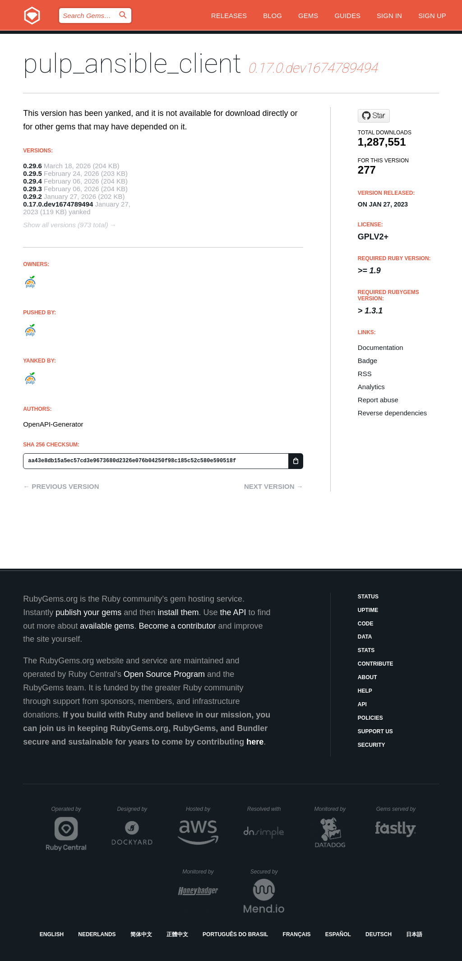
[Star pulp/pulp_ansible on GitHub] (374, 116)
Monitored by (332, 809)
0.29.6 (32, 166)
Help (365, 691)
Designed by (134, 809)
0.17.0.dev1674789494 (58, 204)
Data (365, 637)
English (52, 934)
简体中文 (141, 934)
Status (368, 596)
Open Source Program (164, 674)
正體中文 (177, 934)
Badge (367, 360)
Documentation (380, 347)
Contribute (375, 664)
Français (297, 934)
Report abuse (378, 400)
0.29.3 (32, 189)
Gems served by (396, 809)
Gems (308, 15)
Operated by (69, 812)
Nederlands (97, 934)
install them (178, 612)
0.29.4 (32, 181)
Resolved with (265, 809)
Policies (370, 718)
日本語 (414, 934)
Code (366, 624)
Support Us (375, 731)
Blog (272, 15)
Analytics (371, 387)
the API (233, 612)
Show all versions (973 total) (65, 225)
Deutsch (378, 934)
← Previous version (61, 486)
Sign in (389, 15)
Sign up (432, 15)
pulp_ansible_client (132, 63)
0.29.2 (32, 196)
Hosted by (202, 809)
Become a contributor (177, 625)
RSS (365, 373)
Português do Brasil (235, 934)
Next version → (273, 486)
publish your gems (88, 612)
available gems (107, 625)
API (362, 704)
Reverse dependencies (392, 413)
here (254, 741)
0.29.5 (32, 173)
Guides (347, 15)
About (367, 677)
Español (338, 934)
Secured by (267, 872)
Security (371, 745)
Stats (366, 650)
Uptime (368, 610)
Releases (229, 15)
